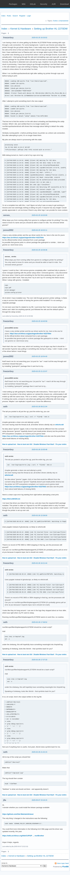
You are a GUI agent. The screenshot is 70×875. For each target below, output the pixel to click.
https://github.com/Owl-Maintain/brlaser (18, 814)
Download (64, 4)
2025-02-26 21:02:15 (39, 752)
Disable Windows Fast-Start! (44, 444)
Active (55, 21)
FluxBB (65, 867)
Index (3, 16)
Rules (9, 16)
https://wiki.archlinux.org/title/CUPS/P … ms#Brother (23, 836)
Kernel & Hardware (20, 28)
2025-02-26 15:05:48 (39, 449)
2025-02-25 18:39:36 (39, 250)
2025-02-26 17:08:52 (39, 622)
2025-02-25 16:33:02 (39, 38)
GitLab (33, 4)
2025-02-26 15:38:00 (39, 515)
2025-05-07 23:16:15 (39, 800)
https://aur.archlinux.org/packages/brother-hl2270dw (23, 237)
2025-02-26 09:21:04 (39, 406)
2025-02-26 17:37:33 (39, 660)
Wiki (23, 4)
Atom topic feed (63, 863)
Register (22, 16)
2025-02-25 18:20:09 (39, 215)
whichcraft (59, 425)
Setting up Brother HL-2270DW (51, 28)
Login (29, 16)
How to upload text (9, 444)
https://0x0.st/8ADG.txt (11, 499)
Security (43, 4)
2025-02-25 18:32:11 (39, 230)
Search (15, 16)
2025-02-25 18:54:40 (39, 356)
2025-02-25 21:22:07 (39, 371)
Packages (13, 4)
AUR (54, 4)
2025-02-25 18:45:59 (39, 321)
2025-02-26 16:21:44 (39, 563)
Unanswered (63, 21)
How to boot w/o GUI (24, 444)
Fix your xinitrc (61, 444)
